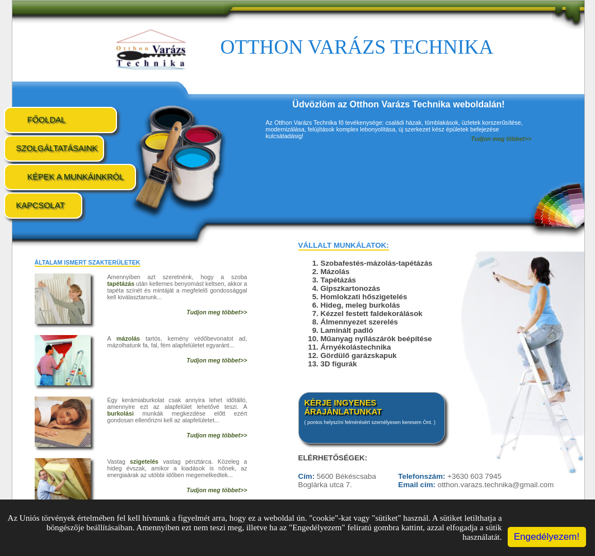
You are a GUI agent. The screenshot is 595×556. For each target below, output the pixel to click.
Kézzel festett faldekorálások (372, 313)
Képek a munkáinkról (75, 176)
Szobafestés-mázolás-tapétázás (377, 263)
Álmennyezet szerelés (360, 322)
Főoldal (46, 119)
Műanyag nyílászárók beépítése (376, 338)
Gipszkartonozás (351, 288)
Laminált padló (347, 330)
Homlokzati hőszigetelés (364, 297)
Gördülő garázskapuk (359, 355)
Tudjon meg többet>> (216, 312)
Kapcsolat (40, 205)
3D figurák (339, 364)
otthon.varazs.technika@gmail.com (496, 484)
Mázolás (335, 271)
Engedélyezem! (546, 536)
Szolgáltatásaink (57, 148)
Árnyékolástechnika (356, 347)
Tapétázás (338, 280)
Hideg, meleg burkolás (360, 305)
